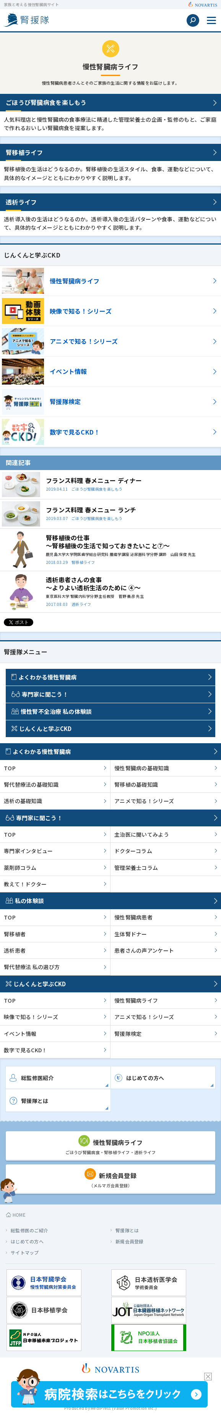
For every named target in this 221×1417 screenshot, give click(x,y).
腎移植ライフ (24, 152)
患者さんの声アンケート (144, 950)
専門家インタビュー (28, 851)
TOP (10, 768)
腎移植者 (15, 934)
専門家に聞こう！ (39, 694)
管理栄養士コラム (136, 867)
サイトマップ (25, 1252)
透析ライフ (21, 201)
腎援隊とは (127, 1230)
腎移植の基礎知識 (136, 784)
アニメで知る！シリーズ (144, 801)
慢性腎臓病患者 (133, 917)
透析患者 (15, 950)
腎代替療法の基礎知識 (31, 784)
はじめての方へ (27, 1241)
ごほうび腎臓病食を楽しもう (46, 102)
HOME (16, 1214)
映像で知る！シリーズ (31, 1017)
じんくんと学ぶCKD (41, 729)
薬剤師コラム (20, 867)
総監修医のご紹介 (29, 1230)
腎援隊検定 (127, 1033)
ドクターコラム (133, 851)
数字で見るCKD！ (25, 1050)
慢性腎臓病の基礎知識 (141, 768)
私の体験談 (25, 901)
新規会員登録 (129, 1241)
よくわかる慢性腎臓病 (44, 677)
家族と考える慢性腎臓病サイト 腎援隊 (26, 19)
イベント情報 (20, 1033)
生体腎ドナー (130, 934)
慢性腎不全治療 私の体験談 (51, 711)
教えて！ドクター (25, 884)
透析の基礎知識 (23, 801)
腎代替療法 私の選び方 (32, 967)
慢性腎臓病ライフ (136, 1000)
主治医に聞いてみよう (141, 834)
